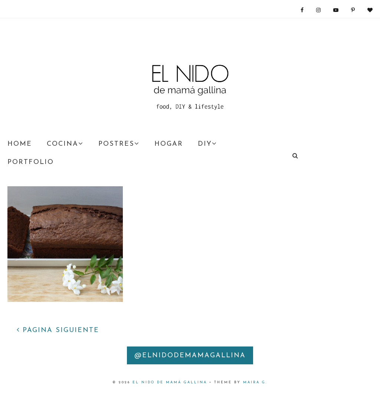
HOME (19, 144)
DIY (207, 144)
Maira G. (255, 382)
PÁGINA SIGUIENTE (58, 330)
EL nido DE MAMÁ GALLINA (169, 382)
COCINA (65, 144)
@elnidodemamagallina (190, 355)
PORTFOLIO (30, 162)
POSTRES (119, 144)
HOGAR (168, 144)
